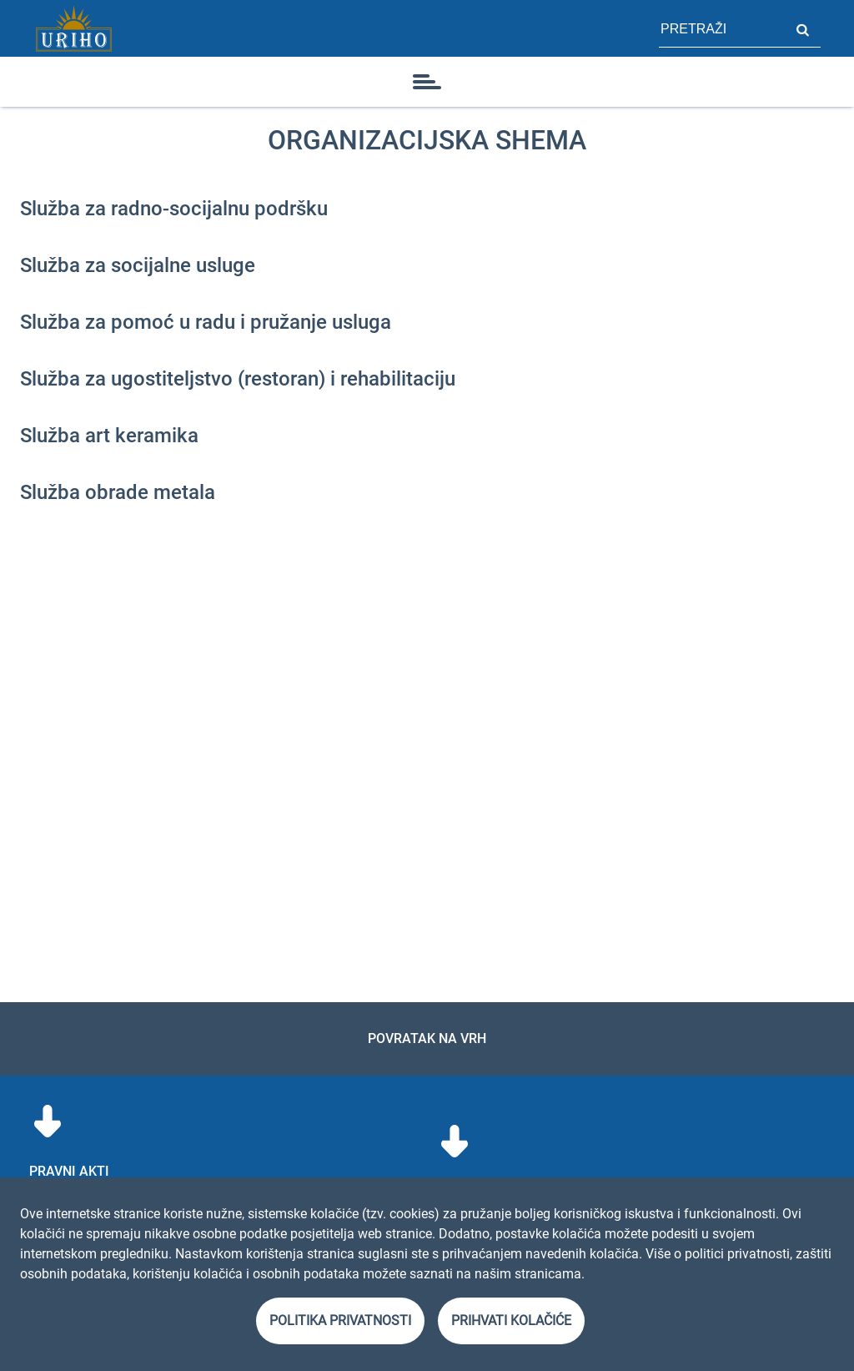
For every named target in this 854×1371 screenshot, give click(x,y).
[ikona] (427, 81)
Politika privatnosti (340, 1320)
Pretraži (802, 28)
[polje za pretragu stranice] (721, 28)
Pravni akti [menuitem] (69, 1171)
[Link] (73, 28)
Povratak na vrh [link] (427, 1038)
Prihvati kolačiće (511, 1320)
